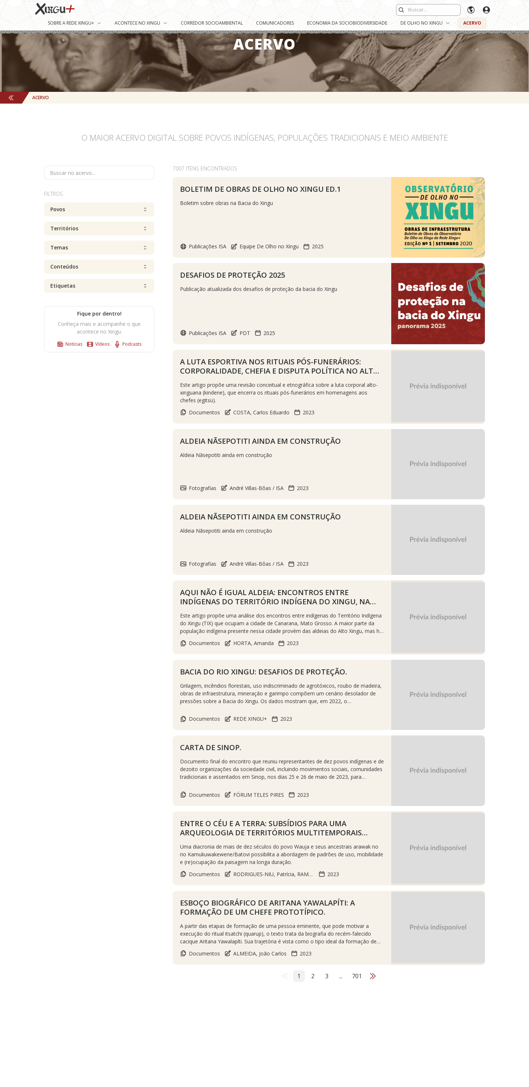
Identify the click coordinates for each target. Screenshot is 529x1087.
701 (357, 1046)
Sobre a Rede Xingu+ (74, 23)
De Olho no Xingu (425, 23)
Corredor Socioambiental (212, 23)
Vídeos (98, 344)
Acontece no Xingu (141, 23)
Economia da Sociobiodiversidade (347, 23)
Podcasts (127, 344)
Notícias (69, 344)
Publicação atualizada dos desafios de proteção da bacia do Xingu (258, 289)
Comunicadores (275, 23)
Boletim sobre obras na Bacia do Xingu (226, 202)
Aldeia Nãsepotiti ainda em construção (226, 461)
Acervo (472, 23)
